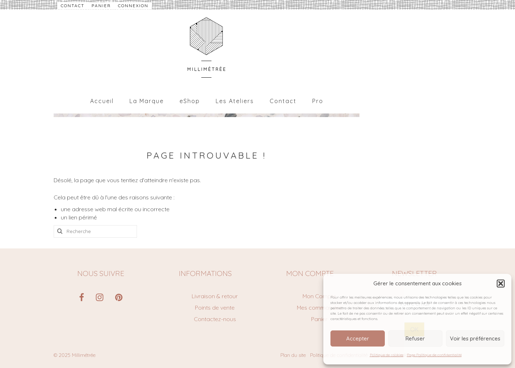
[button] (500, 283)
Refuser (415, 338)
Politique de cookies (386, 355)
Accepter (357, 338)
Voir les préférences (475, 338)
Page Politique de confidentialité (434, 355)
